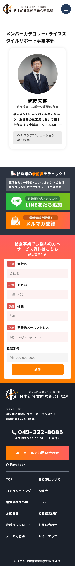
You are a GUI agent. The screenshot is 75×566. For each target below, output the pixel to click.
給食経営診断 (48, 513)
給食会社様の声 (17, 502)
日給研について (50, 479)
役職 (15, 306)
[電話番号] (37, 357)
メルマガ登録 (15, 536)
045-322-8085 (40, 432)
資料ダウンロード (18, 525)
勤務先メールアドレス (28, 327)
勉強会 (43, 491)
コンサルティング (18, 491)
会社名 (17, 264)
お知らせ (12, 513)
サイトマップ (48, 536)
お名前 (17, 285)
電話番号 (13, 348)
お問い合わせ (48, 525)
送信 (37, 369)
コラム (43, 502)
